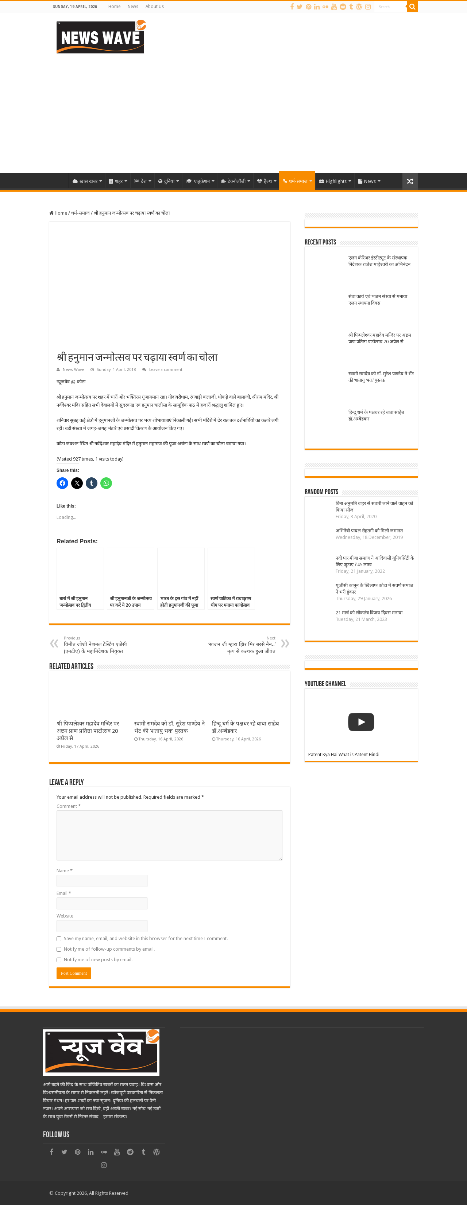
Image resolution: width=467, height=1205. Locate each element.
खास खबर (85, 181)
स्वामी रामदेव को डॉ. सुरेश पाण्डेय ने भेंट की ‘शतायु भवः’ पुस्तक (381, 377)
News (133, 6)
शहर (116, 181)
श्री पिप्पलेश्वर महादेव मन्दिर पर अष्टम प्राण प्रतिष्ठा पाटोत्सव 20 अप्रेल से (88, 731)
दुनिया (166, 181)
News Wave (73, 369)
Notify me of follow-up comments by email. (109, 949)
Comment (69, 806)
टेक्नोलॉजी (233, 181)
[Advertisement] (233, 111)
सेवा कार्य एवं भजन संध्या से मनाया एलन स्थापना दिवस (377, 300)
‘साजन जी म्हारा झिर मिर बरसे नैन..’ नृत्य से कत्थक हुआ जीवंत (238, 645)
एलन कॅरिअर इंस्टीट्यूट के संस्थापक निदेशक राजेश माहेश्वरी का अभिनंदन (379, 261)
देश (140, 181)
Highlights (333, 181)
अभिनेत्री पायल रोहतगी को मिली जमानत (369, 530)
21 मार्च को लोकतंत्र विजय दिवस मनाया (369, 612)
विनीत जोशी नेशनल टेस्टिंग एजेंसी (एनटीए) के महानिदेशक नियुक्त (101, 645)
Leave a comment (165, 369)
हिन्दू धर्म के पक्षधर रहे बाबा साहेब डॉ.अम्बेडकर (376, 416)
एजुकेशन (198, 181)
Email (64, 893)
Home (114, 6)
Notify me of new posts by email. (98, 959)
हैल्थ (264, 181)
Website (65, 916)
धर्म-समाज (295, 181)
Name (65, 870)
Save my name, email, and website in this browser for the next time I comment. (146, 938)
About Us (155, 6)
